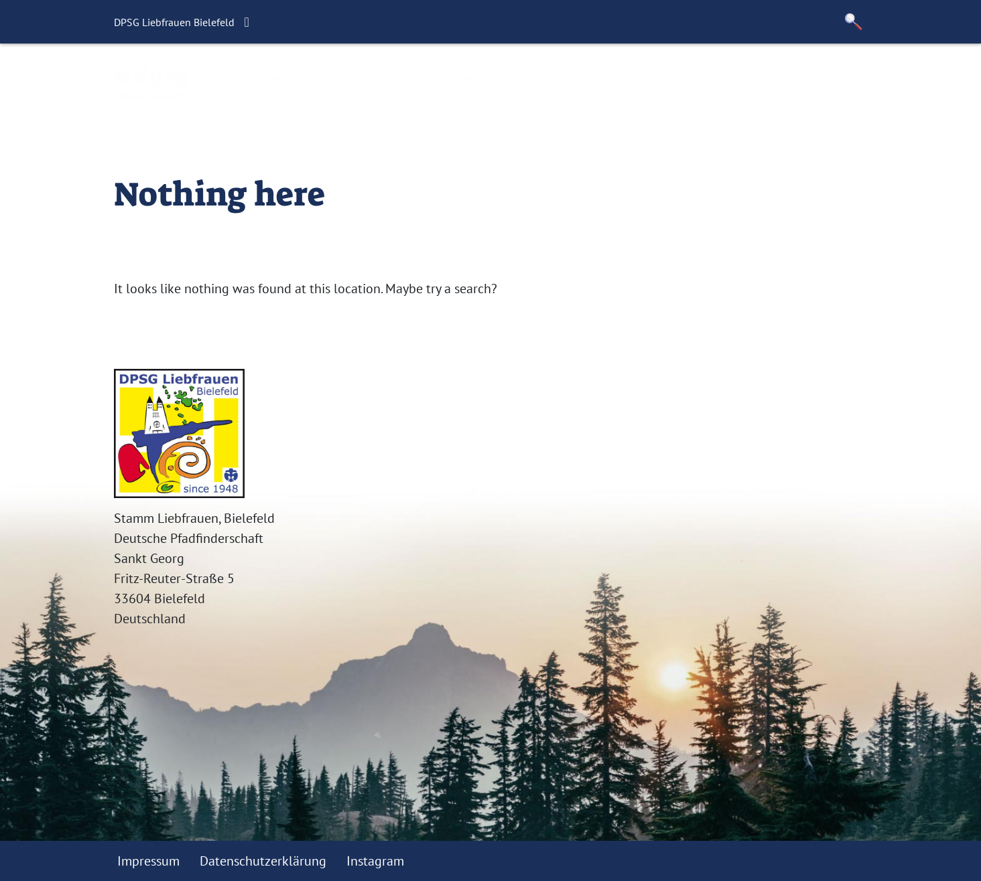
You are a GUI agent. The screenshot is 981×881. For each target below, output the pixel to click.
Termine (404, 77)
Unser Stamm (488, 77)
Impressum (148, 861)
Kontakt (571, 77)
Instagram (375, 861)
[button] (854, 21)
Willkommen (247, 77)
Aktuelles (334, 77)
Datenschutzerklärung (263, 861)
